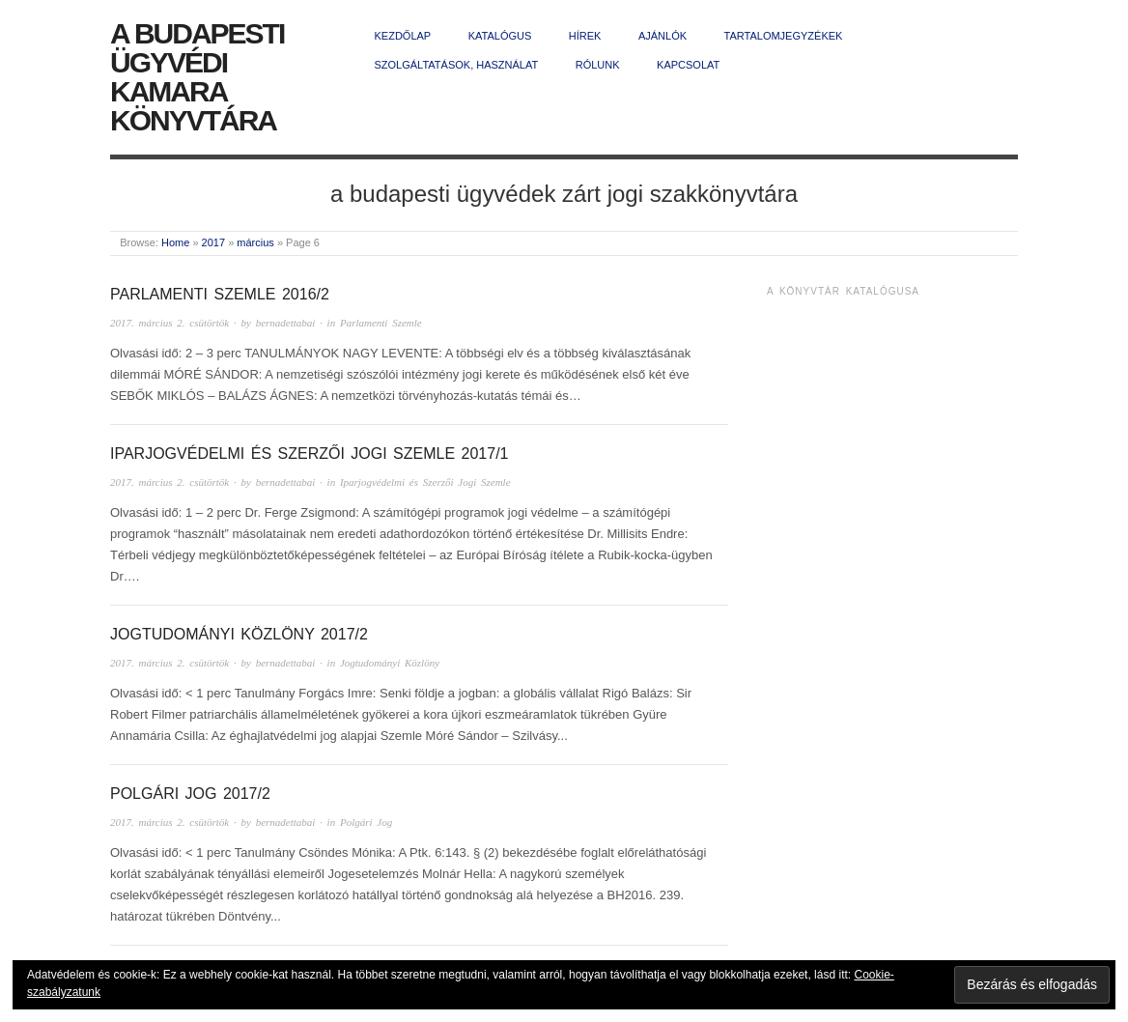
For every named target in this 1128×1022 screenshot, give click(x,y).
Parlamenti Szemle (381, 322)
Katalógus (500, 36)
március (255, 242)
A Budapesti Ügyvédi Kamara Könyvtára (197, 76)
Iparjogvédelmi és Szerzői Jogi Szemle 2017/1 (309, 453)
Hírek (585, 36)
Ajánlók (662, 36)
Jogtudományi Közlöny (389, 662)
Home (175, 242)
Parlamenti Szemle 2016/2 (219, 294)
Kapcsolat (688, 65)
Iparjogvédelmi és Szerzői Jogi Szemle (425, 482)
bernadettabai (286, 322)
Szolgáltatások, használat (457, 65)
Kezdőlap (403, 36)
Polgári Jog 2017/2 (190, 793)
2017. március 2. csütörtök (169, 322)
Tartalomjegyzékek (783, 36)
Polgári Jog (366, 822)
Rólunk (598, 65)
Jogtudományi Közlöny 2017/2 (239, 634)
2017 (213, 242)
